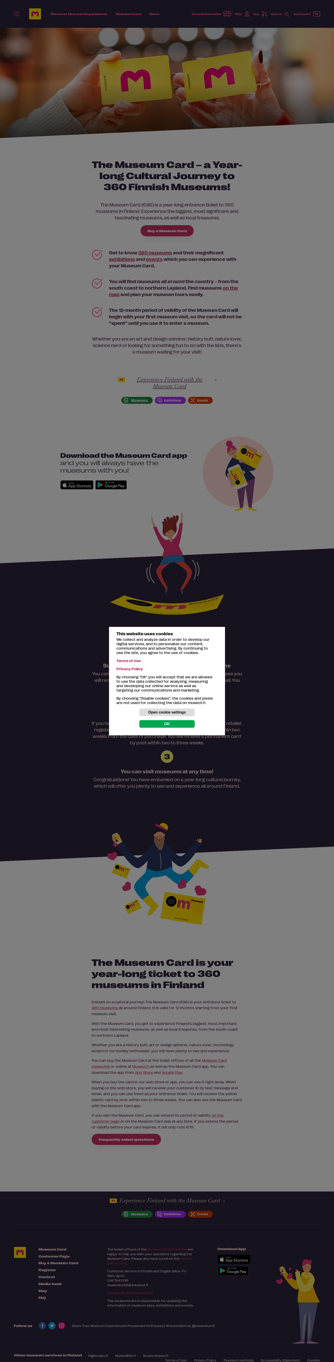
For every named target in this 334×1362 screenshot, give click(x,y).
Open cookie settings (167, 712)
